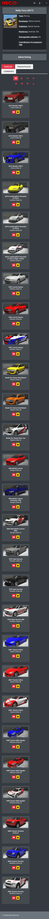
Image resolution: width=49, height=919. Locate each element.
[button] (35, 3)
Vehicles (8, 66)
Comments (9, 71)
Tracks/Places (24, 66)
